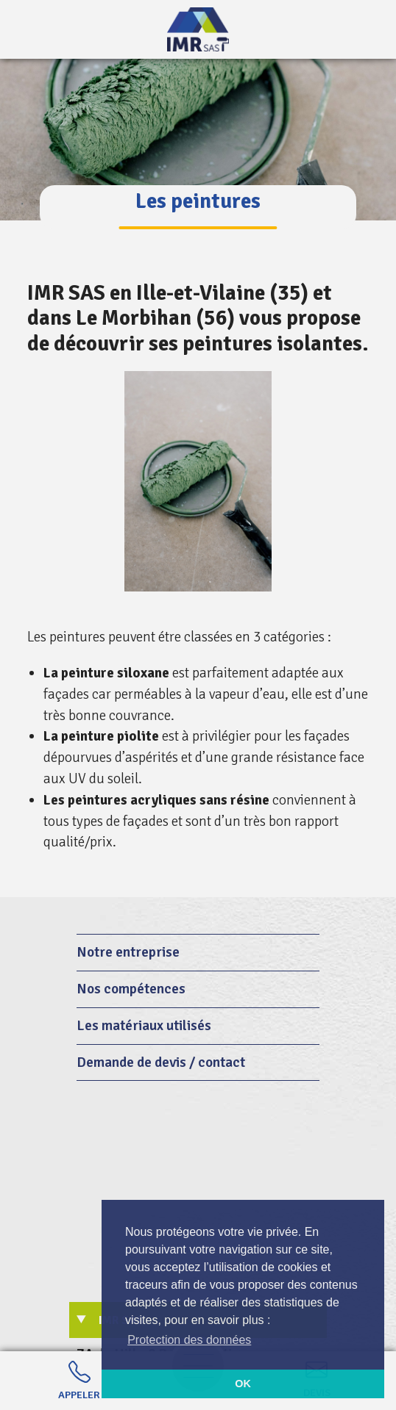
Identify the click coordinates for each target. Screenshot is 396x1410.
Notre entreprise (128, 952)
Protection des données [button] (189, 1340)
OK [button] (243, 1383)
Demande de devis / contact (161, 1062)
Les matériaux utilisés (144, 1026)
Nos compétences (131, 989)
